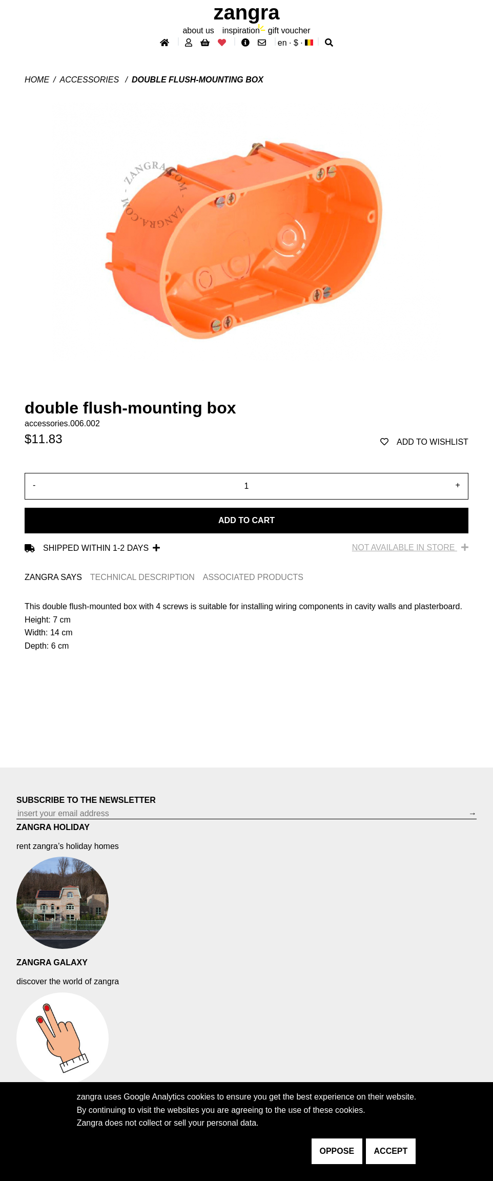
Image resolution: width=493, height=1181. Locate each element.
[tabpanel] (246, 626)
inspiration (241, 30)
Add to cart (246, 520)
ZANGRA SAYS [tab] (53, 577)
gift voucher (289, 30)
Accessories (90, 79)
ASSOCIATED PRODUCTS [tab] (253, 577)
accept (391, 1151)
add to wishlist (424, 442)
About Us (198, 30)
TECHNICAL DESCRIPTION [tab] (142, 577)
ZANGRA (247, 12)
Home (37, 79)
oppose (337, 1151)
